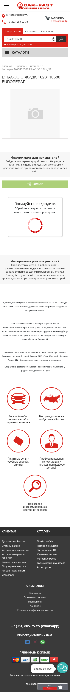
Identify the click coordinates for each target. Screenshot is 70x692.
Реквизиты (35, 593)
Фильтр (38, 184)
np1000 (28, 44)
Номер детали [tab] (12, 31)
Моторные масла (46, 558)
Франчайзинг (35, 601)
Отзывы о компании (35, 597)
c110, (20, 44)
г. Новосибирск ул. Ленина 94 (18, 14)
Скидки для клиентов (14, 562)
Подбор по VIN (45, 541)
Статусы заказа (11, 545)
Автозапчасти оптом (13, 570)
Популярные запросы (14, 566)
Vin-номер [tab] (31, 31)
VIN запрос (8, 575)
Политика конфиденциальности (35, 610)
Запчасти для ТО (46, 550)
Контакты (35, 606)
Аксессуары (44, 567)
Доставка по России (13, 541)
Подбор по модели (47, 545)
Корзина (57, 17)
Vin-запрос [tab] (47, 31)
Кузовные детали (47, 554)
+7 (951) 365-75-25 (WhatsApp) (35, 626)
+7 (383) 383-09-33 (17, 21)
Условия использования (15, 550)
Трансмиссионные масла (51, 563)
